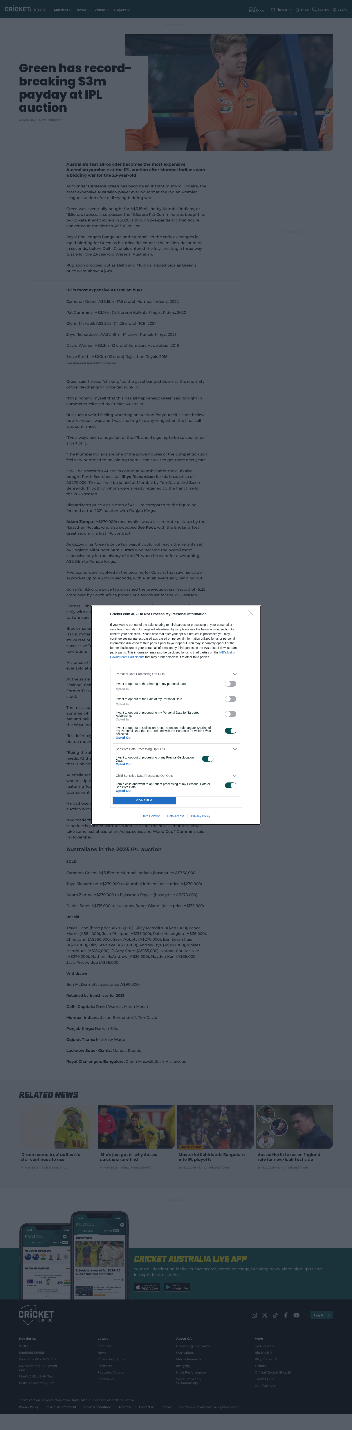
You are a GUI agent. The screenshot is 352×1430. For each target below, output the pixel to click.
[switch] (230, 684)
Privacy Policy (200, 816)
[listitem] (176, 674)
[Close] (252, 614)
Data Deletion (151, 816)
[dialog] (176, 715)
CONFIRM (144, 800)
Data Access (175, 816)
